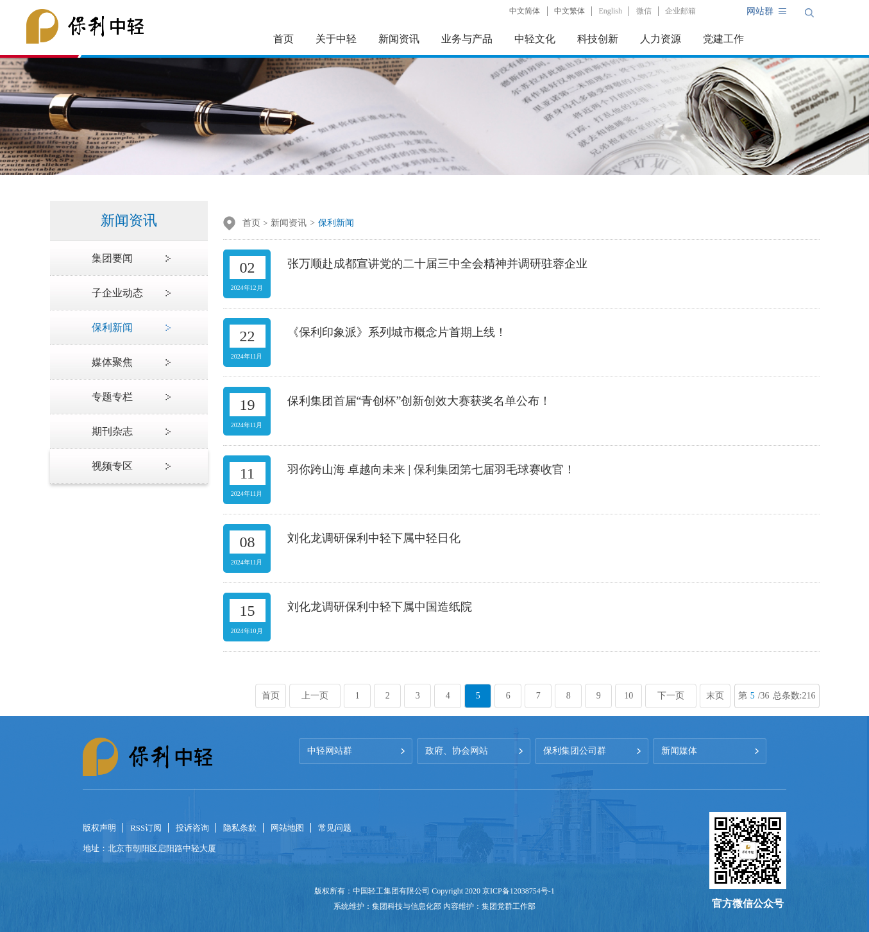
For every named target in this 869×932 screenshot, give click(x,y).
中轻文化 (534, 38)
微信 (644, 10)
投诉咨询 (192, 828)
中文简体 (524, 10)
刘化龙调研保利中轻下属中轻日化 (373, 538)
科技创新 (597, 38)
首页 (283, 38)
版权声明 (99, 828)
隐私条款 (240, 828)
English (610, 10)
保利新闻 (336, 223)
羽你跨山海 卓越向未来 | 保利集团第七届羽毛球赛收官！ (431, 469)
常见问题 (334, 828)
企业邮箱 (680, 10)
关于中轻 (336, 38)
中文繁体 (569, 10)
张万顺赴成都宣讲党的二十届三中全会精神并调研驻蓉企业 (437, 263)
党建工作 (723, 38)
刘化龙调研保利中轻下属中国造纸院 (379, 606)
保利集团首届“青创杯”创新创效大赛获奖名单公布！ (419, 400)
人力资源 (660, 38)
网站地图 (287, 828)
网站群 (760, 11)
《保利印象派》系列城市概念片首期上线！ (397, 332)
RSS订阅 (146, 828)
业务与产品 (467, 38)
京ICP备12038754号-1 (518, 890)
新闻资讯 (398, 38)
